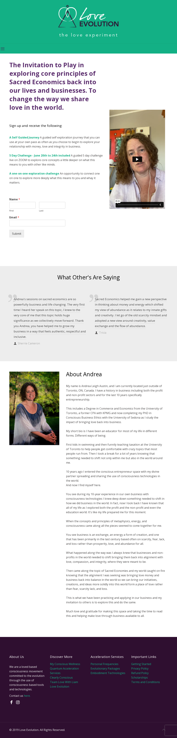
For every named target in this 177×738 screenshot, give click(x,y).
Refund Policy (140, 673)
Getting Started (141, 664)
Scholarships (139, 677)
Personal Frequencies (104, 664)
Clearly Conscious (61, 677)
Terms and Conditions (145, 682)
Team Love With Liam (64, 682)
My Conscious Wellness (65, 664)
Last (41, 210)
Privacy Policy (139, 668)
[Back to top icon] (164, 729)
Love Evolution (59, 686)
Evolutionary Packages (105, 668)
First (11, 210)
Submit (16, 234)
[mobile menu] (3, 48)
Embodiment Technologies (108, 673)
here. (27, 696)
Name (14, 199)
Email (14, 217)
